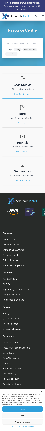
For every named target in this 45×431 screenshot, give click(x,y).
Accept (22, 409)
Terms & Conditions (28, 426)
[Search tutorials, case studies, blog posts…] (22, 43)
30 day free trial (30, 50)
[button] (41, 392)
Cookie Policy (16, 426)
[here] (10, 6)
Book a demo (11, 54)
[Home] (16, 16)
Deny (22, 415)
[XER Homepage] (22, 201)
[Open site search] (35, 16)
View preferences (22, 422)
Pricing (17, 50)
